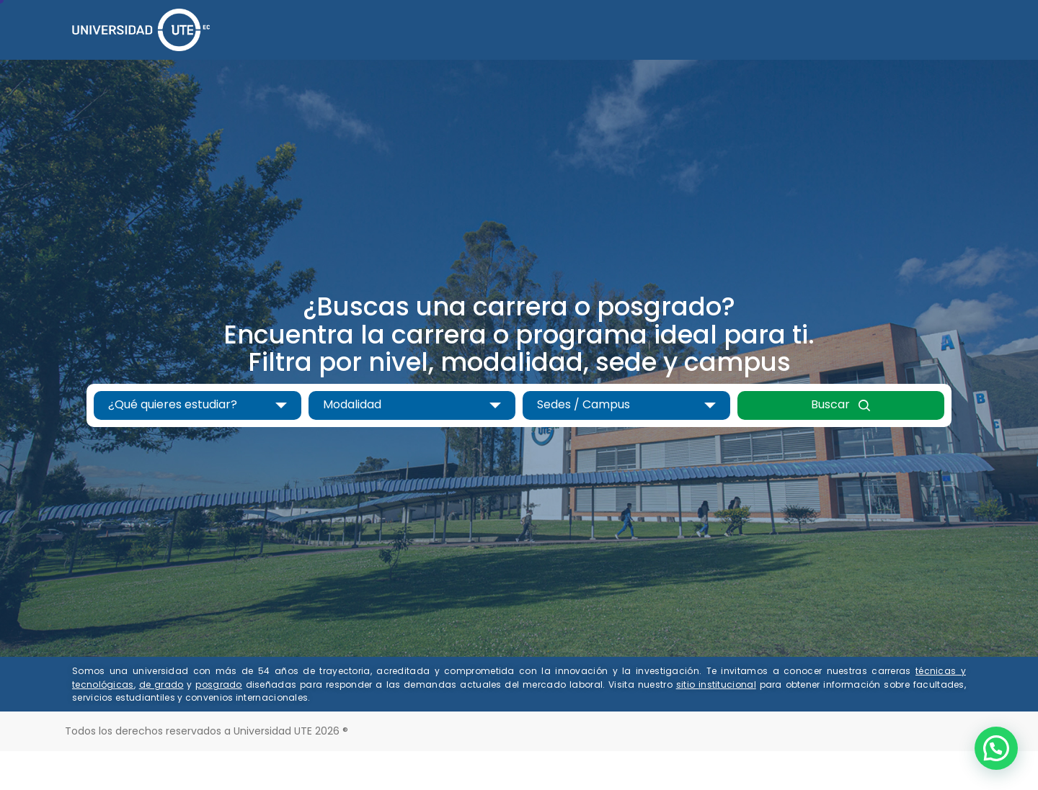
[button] (996, 748)
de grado (161, 684)
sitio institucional (716, 684)
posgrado (218, 684)
